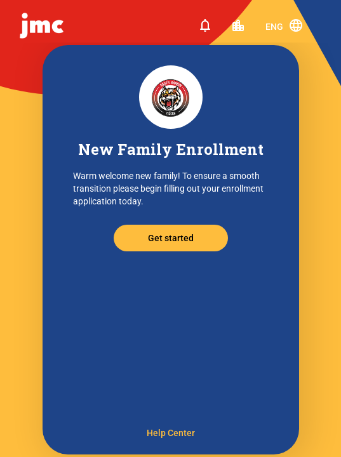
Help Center (171, 433)
